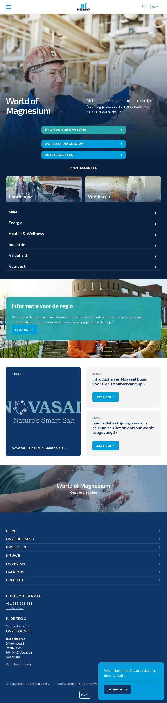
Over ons (83, 572)
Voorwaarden (66, 684)
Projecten (83, 547)
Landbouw (20, 197)
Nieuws (83, 555)
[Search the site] (144, 7)
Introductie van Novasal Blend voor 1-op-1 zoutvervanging (119, 379)
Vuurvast (17, 266)
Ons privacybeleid (91, 684)
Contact (83, 580)
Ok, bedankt (117, 689)
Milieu (14, 212)
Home (83, 531)
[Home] (83, 7)
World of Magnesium (84, 144)
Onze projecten (84, 155)
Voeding (97, 197)
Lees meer (24, 329)
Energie (15, 223)
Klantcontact (15, 608)
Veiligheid (18, 255)
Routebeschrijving (18, 664)
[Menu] (8, 7)
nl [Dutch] (155, 7)
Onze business (83, 539)
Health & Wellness (26, 233)
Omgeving (83, 563)
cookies (145, 670)
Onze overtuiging (83, 492)
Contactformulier (17, 626)
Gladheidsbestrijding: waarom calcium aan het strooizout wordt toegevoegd (123, 425)
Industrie (17, 244)
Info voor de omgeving (84, 130)
